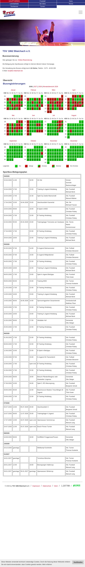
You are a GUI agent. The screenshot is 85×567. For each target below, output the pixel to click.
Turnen (42, 6)
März (53, 90)
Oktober (33, 141)
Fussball (42, 1)
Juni (33, 115)
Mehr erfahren (47, 564)
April (73, 90)
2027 (35, 86)
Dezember (73, 141)
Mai (13, 115)
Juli (54, 115)
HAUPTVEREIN (14, 1)
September (13, 141)
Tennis (71, 4)
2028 (40, 86)
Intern (56, 486)
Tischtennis (14, 6)
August (73, 115)
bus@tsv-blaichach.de (15, 71)
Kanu (71, 1)
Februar (33, 90)
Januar (13, 90)
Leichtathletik (14, 4)
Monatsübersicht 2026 (50, 86)
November (53, 141)
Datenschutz (47, 486)
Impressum (36, 486)
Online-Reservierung (25, 60)
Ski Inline (42, 4)
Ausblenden (77, 562)
